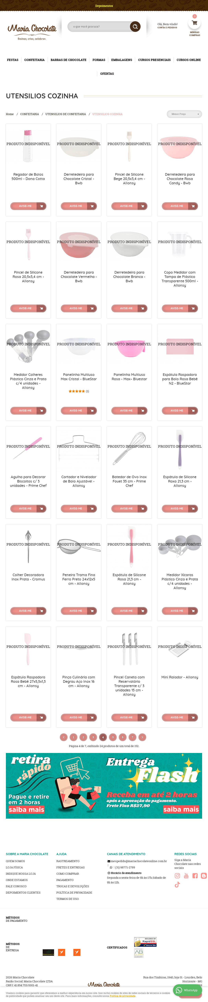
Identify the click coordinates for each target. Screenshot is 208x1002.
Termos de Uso (67, 899)
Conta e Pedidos (163, 27)
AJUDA (61, 854)
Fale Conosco (16, 886)
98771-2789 (125, 867)
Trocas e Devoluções (72, 886)
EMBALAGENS (121, 60)
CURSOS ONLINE (189, 60)
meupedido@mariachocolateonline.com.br (139, 861)
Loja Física (14, 867)
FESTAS (12, 60)
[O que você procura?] (135, 26)
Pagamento (65, 880)
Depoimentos (104, 6)
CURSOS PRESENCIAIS (154, 60)
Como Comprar (67, 874)
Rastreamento (67, 861)
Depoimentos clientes (23, 892)
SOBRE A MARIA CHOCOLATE (27, 854)
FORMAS (99, 60)
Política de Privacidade (74, 892)
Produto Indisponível (28, 146)
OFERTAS (107, 74)
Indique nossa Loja (21, 874)
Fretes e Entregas (70, 867)
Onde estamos (17, 880)
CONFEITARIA (34, 60)
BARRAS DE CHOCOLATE (69, 60)
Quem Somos (15, 861)
